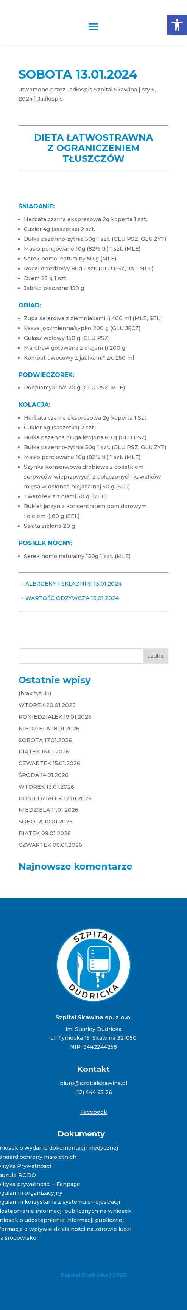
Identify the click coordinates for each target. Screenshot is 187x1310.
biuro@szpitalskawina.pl (93, 1083)
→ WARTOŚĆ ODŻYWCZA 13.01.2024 (69, 598)
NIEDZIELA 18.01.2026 (49, 728)
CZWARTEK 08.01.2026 (50, 845)
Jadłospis (50, 98)
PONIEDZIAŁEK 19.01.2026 (55, 716)
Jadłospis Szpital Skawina (102, 89)
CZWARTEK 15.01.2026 (49, 763)
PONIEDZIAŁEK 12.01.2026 (55, 798)
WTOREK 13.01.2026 (46, 786)
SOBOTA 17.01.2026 (45, 740)
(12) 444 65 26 (93, 1092)
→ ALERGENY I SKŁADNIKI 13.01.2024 (70, 583)
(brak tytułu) (35, 693)
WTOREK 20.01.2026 (47, 705)
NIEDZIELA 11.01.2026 (48, 809)
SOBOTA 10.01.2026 (46, 821)
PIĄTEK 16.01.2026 (44, 751)
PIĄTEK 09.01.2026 (45, 833)
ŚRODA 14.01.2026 (44, 775)
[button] (177, 25)
